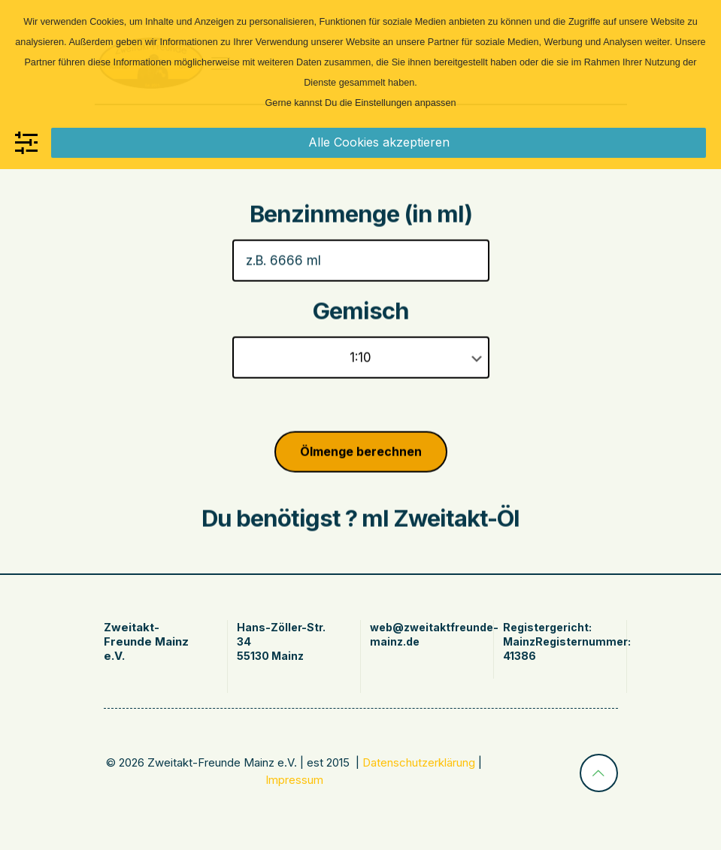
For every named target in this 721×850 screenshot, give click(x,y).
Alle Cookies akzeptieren (379, 142)
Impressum (294, 780)
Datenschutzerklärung (418, 762)
